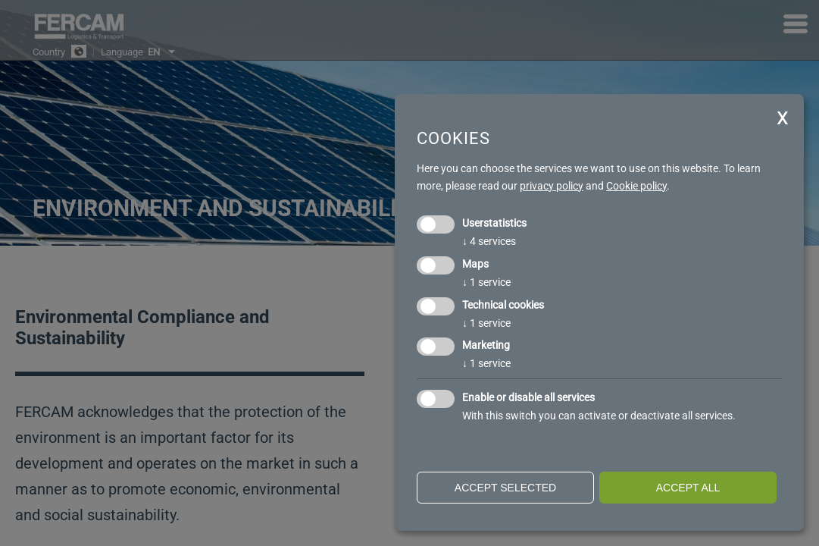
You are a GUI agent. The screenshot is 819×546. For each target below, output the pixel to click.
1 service (486, 282)
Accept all (688, 488)
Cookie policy (636, 186)
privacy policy (551, 186)
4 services (489, 241)
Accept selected (505, 488)
